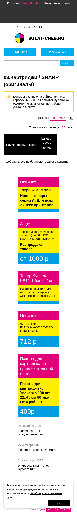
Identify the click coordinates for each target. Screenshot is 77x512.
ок (59, 503)
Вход (47, 3)
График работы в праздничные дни (30, 432)
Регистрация (62, 3)
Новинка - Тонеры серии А (37, 450)
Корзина (13, 3)
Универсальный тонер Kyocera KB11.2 (34, 467)
